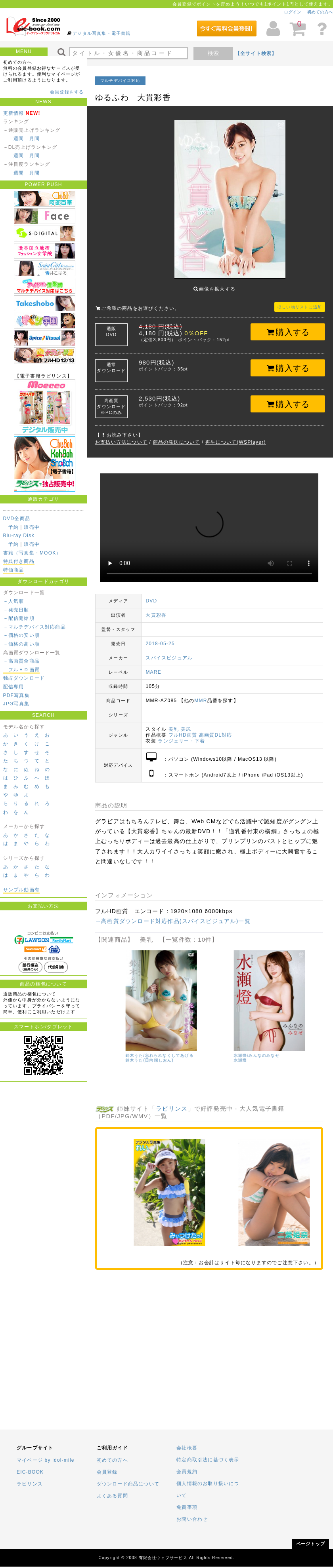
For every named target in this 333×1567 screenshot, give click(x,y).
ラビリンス (172, 1102)
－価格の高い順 (21, 644)
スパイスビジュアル (169, 652)
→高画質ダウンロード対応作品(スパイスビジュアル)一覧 (173, 915)
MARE (153, 666)
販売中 (32, 527)
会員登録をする (67, 91)
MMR (200, 694)
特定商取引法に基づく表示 (207, 1460)
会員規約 (186, 1471)
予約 (13, 527)
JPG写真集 (16, 704)
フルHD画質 (182, 729)
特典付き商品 (18, 561)
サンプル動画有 (21, 890)
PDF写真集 (16, 695)
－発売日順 (16, 610)
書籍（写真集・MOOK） (32, 553)
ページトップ (310, 1543)
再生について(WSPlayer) (235, 436)
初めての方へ (320, 11)
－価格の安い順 (21, 635)
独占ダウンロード (24, 678)
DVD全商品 (17, 518)
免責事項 (186, 1507)
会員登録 (107, 1472)
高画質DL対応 (215, 729)
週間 (18, 138)
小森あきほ (112, 1054)
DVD (151, 595)
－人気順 (13, 601)
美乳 (173, 723)
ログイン (292, 11)
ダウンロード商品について (128, 1484)
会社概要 (186, 1448)
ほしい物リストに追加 (300, 301)
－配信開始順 (18, 618)
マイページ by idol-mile (46, 1460)
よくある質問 (112, 1496)
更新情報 (13, 113)
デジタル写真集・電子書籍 (101, 33)
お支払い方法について (121, 436)
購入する (288, 326)
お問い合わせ (192, 1519)
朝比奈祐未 (220, 1059)
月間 (34, 138)
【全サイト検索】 (256, 53)
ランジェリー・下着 (181, 735)
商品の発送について (176, 436)
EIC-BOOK (30, 1472)
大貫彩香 (155, 609)
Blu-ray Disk (18, 535)
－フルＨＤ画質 (21, 669)
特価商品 (13, 570)
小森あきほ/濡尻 (117, 1049)
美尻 (186, 723)
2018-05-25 (159, 637)
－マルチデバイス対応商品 (34, 627)
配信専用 (13, 686)
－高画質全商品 (21, 661)
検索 (213, 53)
